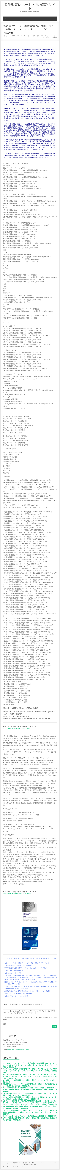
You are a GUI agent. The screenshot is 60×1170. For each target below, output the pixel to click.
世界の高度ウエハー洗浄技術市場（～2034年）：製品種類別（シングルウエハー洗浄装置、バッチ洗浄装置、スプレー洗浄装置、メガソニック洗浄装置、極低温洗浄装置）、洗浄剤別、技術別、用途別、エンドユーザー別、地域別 (30, 977)
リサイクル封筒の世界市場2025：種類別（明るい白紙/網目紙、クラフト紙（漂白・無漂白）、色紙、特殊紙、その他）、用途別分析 (29, 1098)
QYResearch (27, 1004)
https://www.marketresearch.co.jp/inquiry (17, 728)
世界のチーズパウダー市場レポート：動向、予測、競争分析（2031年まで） (27, 963)
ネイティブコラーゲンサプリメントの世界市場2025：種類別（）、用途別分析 (29, 1116)
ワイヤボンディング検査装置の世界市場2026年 (18, 993)
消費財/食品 (38, 1004)
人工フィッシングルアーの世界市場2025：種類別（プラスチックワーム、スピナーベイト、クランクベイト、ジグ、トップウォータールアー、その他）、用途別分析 (30, 1070)
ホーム (9, 36)
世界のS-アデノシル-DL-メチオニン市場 (16, 996)
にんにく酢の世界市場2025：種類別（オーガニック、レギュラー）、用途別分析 (30, 1110)
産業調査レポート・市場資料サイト (30, 6)
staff (6, 1004)
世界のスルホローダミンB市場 (13, 973)
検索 (4, 1024)
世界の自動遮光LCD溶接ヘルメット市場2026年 (18, 965)
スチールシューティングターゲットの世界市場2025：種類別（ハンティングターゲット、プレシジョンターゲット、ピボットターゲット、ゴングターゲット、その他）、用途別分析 (30, 1065)
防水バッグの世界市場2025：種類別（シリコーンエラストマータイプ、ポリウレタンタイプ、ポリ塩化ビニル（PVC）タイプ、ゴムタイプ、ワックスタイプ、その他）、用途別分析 (30, 1076)
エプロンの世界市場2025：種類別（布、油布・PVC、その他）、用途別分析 (28, 1088)
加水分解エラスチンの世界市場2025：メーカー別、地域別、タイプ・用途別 (27, 991)
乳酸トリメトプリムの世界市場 (13, 970)
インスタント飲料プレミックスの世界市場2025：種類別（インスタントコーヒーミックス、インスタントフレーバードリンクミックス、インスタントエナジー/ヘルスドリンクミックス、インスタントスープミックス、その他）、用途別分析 (30, 1103)
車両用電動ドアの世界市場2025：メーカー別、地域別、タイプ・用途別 (25, 968)
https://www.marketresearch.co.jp (18, 1049)
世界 (32, 1004)
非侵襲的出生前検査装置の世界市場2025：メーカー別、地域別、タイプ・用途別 (30, 1018)
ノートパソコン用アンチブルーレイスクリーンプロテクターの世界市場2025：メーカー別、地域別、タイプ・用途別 (29, 1012)
